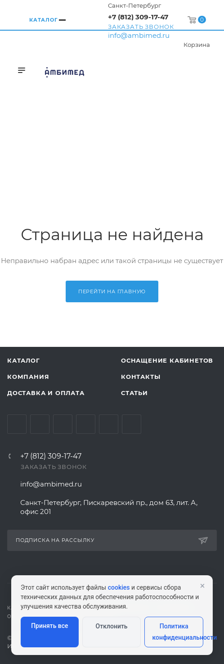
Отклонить (112, 626)
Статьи (134, 392)
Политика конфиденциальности (177, 632)
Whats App (108, 424)
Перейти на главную (112, 291)
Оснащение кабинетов (167, 360)
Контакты (140, 376)
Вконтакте (17, 424)
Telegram (39, 424)
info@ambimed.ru (139, 35)
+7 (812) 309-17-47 (138, 17)
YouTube (62, 424)
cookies (119, 587)
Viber (131, 424)
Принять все (49, 625)
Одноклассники (85, 424)
